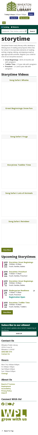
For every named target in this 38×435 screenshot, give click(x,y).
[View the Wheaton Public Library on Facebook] (2, 405)
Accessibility (6, 389)
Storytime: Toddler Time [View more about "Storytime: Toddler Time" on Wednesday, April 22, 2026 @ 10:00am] (19, 302)
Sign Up (19, 334)
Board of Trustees (8, 384)
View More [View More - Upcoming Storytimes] (7, 312)
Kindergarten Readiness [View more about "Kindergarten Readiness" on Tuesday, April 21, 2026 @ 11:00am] (19, 290)
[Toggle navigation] (4, 22)
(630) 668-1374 (6, 352)
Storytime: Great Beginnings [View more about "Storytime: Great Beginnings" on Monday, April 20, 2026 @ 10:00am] (21, 262)
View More (7, 250)
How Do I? (14, 18)
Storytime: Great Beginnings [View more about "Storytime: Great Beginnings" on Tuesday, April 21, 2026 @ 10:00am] (21, 281)
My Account (24, 18)
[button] (15, 14)
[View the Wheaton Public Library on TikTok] (13, 405)
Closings (4, 373)
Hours (31, 14)
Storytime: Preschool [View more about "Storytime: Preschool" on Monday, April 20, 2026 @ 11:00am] (18, 272)
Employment (6, 386)
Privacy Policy (6, 391)
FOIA (3, 393)
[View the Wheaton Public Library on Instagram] (6, 405)
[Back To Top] (19, 431)
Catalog (6, 27)
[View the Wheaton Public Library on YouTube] (9, 405)
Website (16, 27)
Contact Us (5, 354)
